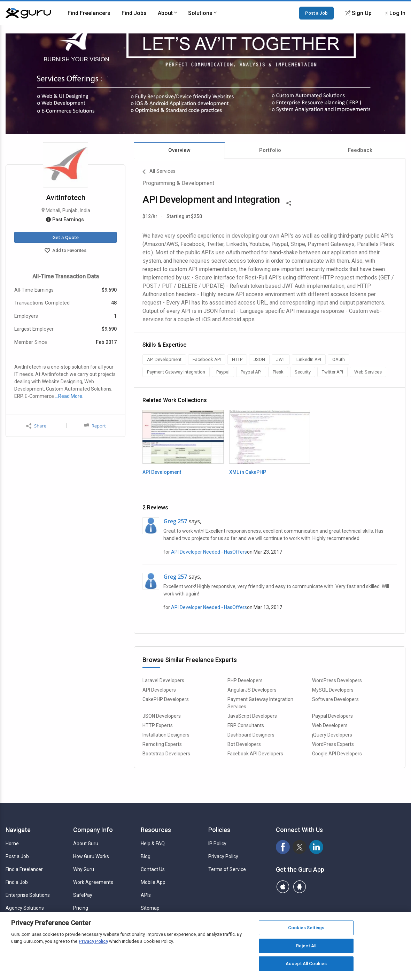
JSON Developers (161, 716)
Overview (179, 150)
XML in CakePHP (247, 472)
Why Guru (83, 869)
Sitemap (150, 908)
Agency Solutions (25, 908)
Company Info (93, 829)
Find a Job (17, 882)
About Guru (85, 843)
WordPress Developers (337, 680)
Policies (219, 829)
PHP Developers (245, 680)
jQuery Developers (332, 735)
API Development (161, 472)
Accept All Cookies (306, 963)
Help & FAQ (153, 843)
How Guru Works (91, 856)
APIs (146, 895)
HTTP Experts (157, 725)
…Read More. (69, 396)
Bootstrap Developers (166, 753)
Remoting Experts (162, 744)
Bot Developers (244, 744)
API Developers (159, 690)
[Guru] (28, 13)
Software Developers (335, 699)
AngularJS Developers (252, 690)
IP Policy (217, 843)
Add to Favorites (65, 251)
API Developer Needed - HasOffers (209, 552)
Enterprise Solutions (28, 895)
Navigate (18, 829)
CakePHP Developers (165, 699)
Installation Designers (165, 735)
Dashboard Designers (250, 735)
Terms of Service (227, 869)
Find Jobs (134, 13)
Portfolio (270, 150)
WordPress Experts (333, 744)
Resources (156, 829)
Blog (145, 856)
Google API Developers (337, 753)
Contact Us (153, 869)
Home (12, 843)
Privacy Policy (223, 856)
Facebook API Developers (255, 753)
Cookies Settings (306, 927)
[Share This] (288, 202)
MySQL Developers (333, 690)
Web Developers (330, 725)
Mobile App (153, 882)
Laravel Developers (163, 680)
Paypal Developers (332, 716)
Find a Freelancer (24, 869)
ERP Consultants (245, 725)
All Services (159, 171)
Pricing (80, 908)
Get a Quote (65, 237)
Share (36, 426)
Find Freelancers (89, 13)
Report (95, 426)
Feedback (360, 150)
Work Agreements (93, 882)
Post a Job (316, 13)
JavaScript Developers (252, 716)
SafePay (82, 895)
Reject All (306, 945)
